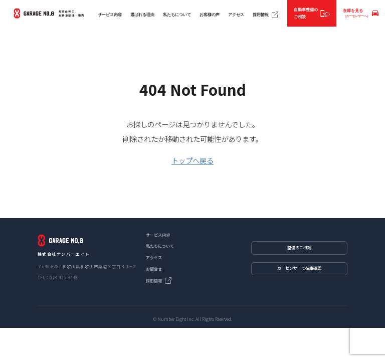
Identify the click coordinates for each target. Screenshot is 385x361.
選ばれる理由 (142, 15)
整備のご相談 (299, 247)
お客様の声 (210, 15)
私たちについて (177, 15)
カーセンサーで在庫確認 (299, 268)
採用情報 (266, 15)
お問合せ (154, 269)
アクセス (236, 15)
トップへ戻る (192, 160)
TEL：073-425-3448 (58, 277)
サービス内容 (110, 15)
